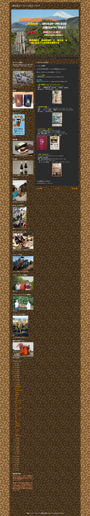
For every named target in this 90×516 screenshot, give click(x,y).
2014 (15, 462)
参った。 (17, 412)
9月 (16, 438)
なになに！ (17, 388)
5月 (16, 446)
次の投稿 (39, 188)
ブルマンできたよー (19, 400)
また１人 (17, 433)
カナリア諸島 (18, 414)
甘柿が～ (17, 392)
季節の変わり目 (18, 386)
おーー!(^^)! (18, 420)
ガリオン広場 (53, 58)
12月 (16, 380)
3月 (16, 449)
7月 (16, 442)
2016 (15, 458)
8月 (16, 440)
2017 (15, 456)
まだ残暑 (17, 423)
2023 (15, 369)
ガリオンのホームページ (18, 58)
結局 (16, 410)
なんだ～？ (17, 404)
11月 (16, 382)
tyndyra (49, 513)
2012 (15, 466)
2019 (15, 377)
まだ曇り (17, 429)
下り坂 (16, 431)
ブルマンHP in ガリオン (32, 58)
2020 (15, 375)
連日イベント (18, 402)
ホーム (57, 188)
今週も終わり (18, 425)
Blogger (62, 513)
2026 (15, 363)
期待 (16, 421)
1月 (16, 453)
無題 (16, 398)
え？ (16, 427)
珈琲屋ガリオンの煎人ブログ (26, 6)
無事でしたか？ (18, 435)
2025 (15, 365)
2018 (15, 379)
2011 (15, 468)
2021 (15, 373)
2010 (15, 470)
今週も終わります (19, 390)
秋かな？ (17, 416)
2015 (15, 460)
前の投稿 (74, 188)
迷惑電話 (17, 394)
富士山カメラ (44, 58)
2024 (15, 367)
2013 (15, 464)
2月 (16, 451)
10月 (16, 384)
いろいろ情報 (18, 408)
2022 (15, 371)
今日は (16, 396)
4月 (16, 448)
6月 (16, 444)
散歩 (16, 406)
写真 (16, 418)
